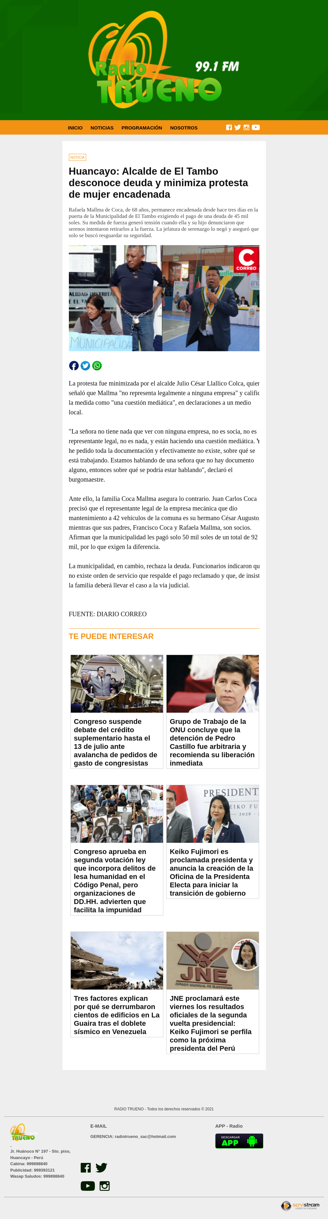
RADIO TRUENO (129, 1109)
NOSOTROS (184, 127)
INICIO (75, 127)
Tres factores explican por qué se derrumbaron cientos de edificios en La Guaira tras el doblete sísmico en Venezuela (117, 1015)
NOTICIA (77, 157)
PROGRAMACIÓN (142, 127)
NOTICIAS (102, 127)
